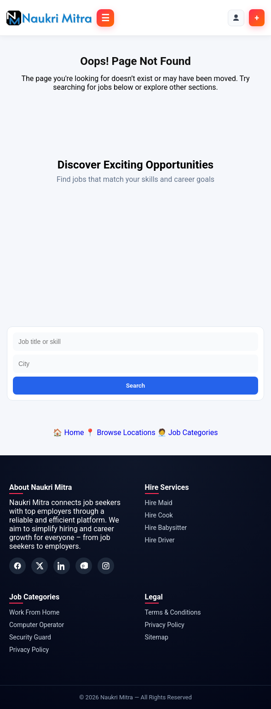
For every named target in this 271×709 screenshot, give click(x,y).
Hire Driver (160, 540)
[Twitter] (39, 566)
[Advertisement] (135, 257)
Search (135, 385)
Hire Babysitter (166, 527)
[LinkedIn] (61, 566)
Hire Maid (159, 502)
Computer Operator (36, 624)
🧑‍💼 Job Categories (187, 432)
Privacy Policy (29, 649)
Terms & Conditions (173, 612)
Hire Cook (159, 515)
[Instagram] (106, 566)
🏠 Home (68, 432)
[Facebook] (17, 566)
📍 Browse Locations (120, 432)
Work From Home (34, 612)
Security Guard (30, 637)
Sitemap (156, 637)
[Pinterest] (83, 566)
